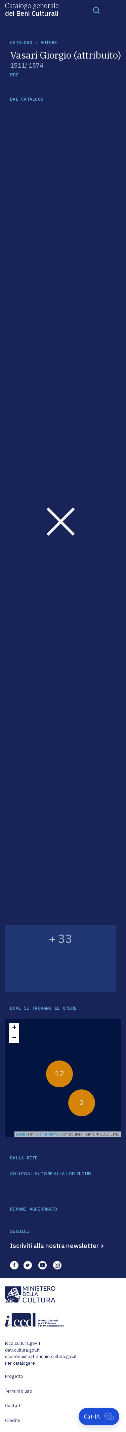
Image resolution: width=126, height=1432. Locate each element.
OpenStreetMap (47, 1134)
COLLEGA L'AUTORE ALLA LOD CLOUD (50, 1174)
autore (49, 42)
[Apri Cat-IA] (99, 1416)
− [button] (14, 1038)
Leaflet (21, 1134)
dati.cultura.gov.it (22, 1350)
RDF (14, 75)
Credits (12, 1420)
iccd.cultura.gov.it (22, 1343)
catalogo (21, 42)
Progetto (14, 1376)
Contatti (13, 1405)
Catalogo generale (32, 9)
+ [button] (14, 1028)
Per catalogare (20, 1363)
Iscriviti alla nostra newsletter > (57, 1246)
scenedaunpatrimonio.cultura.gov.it (41, 1356)
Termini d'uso (18, 1391)
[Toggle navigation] (96, 10)
